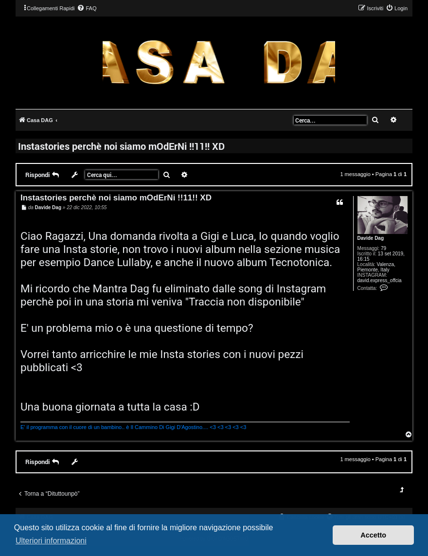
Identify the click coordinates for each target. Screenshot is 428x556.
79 (383, 248)
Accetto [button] (373, 535)
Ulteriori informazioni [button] (51, 541)
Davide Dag (370, 238)
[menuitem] (86, 8)
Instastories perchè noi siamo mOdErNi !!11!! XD (121, 146)
